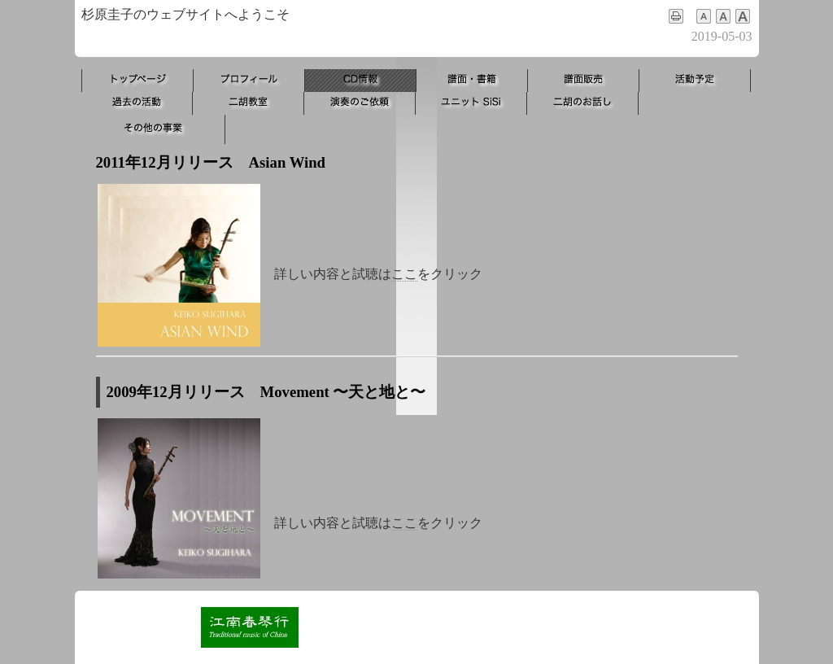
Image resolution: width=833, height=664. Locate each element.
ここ (404, 274)
